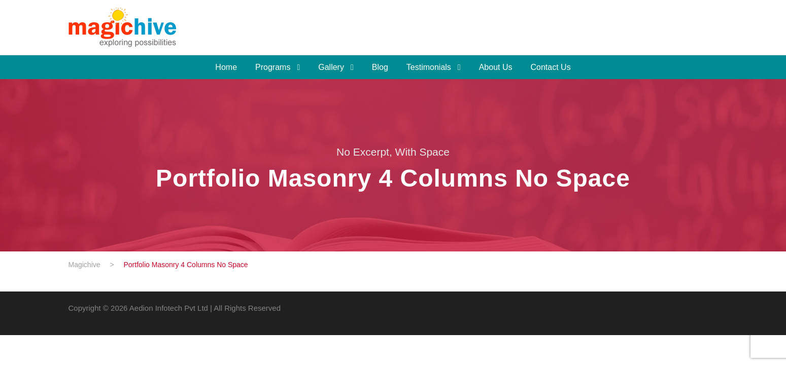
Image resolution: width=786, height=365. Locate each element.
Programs (272, 67)
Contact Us (551, 67)
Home (226, 67)
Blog (380, 67)
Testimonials (428, 67)
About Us (495, 67)
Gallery (331, 67)
